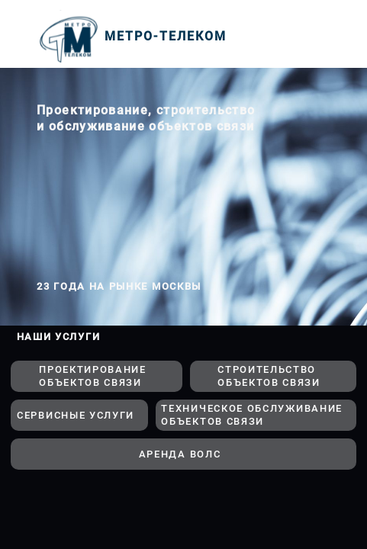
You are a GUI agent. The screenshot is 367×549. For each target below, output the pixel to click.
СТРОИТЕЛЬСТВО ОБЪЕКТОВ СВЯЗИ (268, 376)
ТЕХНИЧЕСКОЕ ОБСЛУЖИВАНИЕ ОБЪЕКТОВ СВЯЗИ (252, 415)
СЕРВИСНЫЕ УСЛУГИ (75, 415)
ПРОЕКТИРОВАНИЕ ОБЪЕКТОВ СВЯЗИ (92, 376)
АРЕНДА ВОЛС (180, 454)
